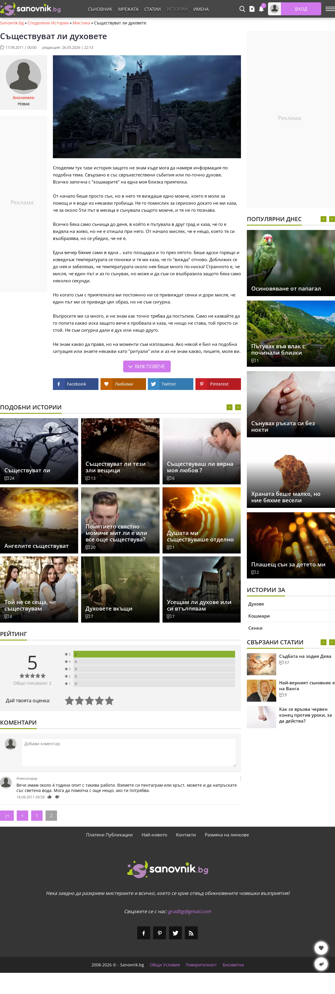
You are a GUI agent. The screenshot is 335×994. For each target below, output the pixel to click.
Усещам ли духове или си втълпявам (199, 605)
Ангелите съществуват (36, 546)
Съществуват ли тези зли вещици (116, 467)
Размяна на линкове (227, 835)
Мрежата (128, 9)
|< (6, 815)
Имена (201, 9)
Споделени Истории (48, 23)
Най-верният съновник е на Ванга (307, 685)
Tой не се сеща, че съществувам (30, 605)
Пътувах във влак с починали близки (278, 349)
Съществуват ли (27, 470)
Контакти (186, 835)
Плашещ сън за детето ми (288, 564)
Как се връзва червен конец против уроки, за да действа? (305, 715)
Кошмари (259, 616)
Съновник (100, 9)
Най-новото (154, 835)
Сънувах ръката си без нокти (283, 426)
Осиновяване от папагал (286, 288)
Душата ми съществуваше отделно (200, 536)
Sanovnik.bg (12, 23)
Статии (152, 9)
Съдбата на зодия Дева (305, 656)
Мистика (81, 23)
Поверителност (201, 965)
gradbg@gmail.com (189, 911)
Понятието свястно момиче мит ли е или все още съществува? (116, 533)
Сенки (255, 628)
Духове (256, 604)
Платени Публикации (109, 835)
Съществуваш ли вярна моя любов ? (200, 467)
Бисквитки (233, 965)
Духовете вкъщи (109, 608)
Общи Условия (165, 965)
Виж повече (150, 366)
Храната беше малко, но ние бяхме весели (286, 497)
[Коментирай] (128, 752)
